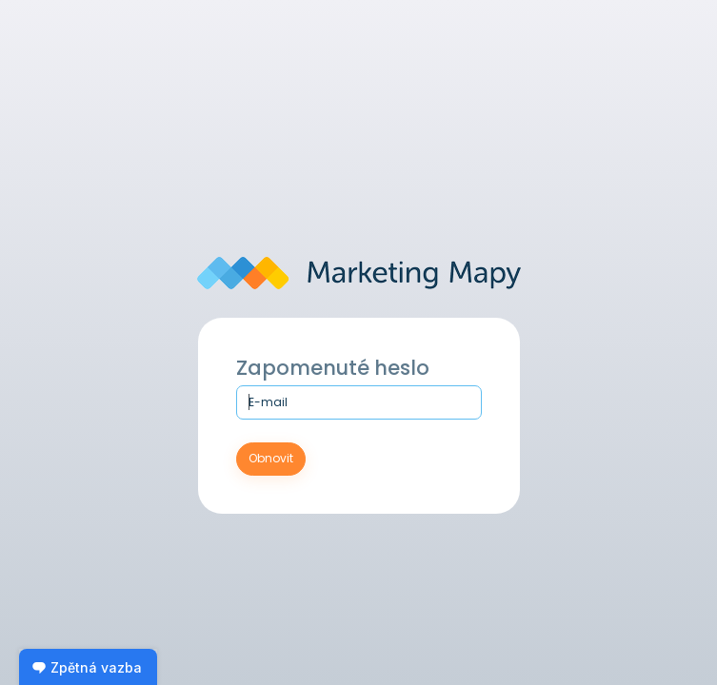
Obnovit (271, 458)
